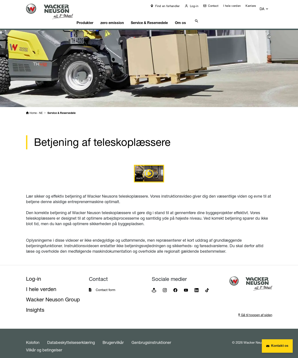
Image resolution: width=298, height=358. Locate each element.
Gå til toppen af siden (255, 309)
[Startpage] (53, 11)
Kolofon (32, 336)
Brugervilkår (113, 336)
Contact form (105, 284)
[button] (268, 7)
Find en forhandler (170, 6)
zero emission (122, 16)
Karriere (254, 5)
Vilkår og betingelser (44, 344)
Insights (35, 304)
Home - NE (36, 107)
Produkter (92, 16)
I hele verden (235, 5)
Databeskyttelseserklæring (71, 336)
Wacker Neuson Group (53, 294)
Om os (195, 16)
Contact (215, 5)
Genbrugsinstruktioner (151, 336)
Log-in (196, 6)
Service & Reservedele (161, 16)
